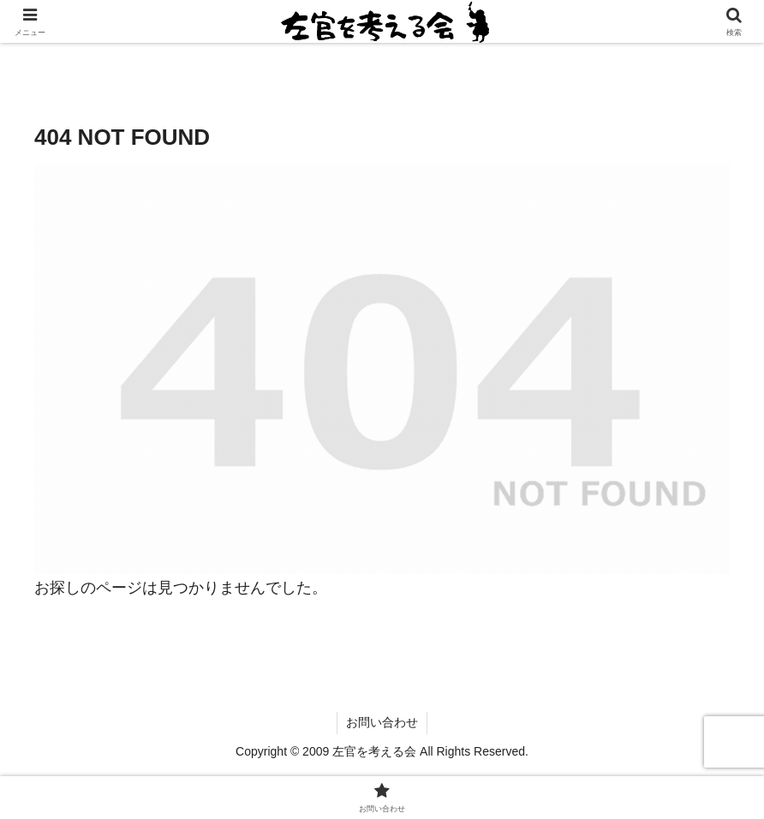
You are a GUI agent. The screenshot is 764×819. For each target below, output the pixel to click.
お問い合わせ (382, 722)
